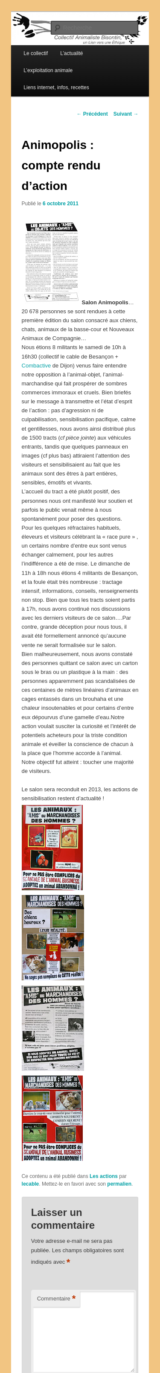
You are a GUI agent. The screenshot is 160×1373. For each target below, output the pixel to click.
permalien (119, 1184)
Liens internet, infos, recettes (56, 87)
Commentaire (56, 1299)
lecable (30, 1184)
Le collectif (35, 53)
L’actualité (71, 53)
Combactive (37, 365)
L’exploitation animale (48, 70)
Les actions (104, 1176)
